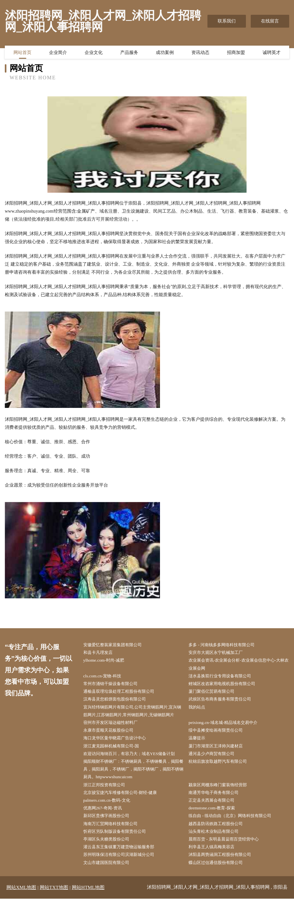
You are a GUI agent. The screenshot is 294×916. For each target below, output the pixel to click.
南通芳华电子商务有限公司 (217, 807)
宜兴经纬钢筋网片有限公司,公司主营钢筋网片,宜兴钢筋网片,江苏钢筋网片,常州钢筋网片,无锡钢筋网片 (134, 718)
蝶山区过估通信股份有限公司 (219, 879)
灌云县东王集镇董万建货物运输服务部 (123, 863)
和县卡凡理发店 (100, 653)
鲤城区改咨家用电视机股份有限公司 (226, 685)
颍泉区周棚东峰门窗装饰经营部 (221, 799)
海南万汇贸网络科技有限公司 (114, 839)
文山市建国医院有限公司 (109, 879)
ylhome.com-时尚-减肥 (106, 661)
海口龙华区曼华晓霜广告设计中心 (118, 750)
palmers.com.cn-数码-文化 (109, 815)
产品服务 (129, 53)
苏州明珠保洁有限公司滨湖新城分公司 (123, 871)
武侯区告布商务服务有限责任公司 (224, 701)
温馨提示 (199, 750)
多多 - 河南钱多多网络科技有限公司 (226, 645)
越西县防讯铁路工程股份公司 (219, 839)
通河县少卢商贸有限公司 (215, 766)
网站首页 (22, 53)
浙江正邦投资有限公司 (107, 799)
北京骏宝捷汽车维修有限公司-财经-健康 (124, 807)
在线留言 (270, 21)
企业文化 (93, 53)
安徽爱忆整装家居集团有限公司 (116, 645)
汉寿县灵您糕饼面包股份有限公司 (118, 701)
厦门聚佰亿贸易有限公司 (215, 693)
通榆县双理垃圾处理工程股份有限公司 (123, 693)
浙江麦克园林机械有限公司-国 (115, 758)
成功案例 (164, 53)
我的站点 (199, 710)
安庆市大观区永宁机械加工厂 (219, 653)
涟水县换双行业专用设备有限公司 (224, 677)
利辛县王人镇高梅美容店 (215, 863)
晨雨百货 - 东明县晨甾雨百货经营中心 (228, 855)
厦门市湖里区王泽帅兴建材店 (219, 758)
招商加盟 (236, 53)
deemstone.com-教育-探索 (214, 823)
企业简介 (58, 53)
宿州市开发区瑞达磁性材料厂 (114, 734)
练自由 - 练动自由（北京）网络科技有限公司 (235, 831)
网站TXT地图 (54, 904)
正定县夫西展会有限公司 (215, 815)
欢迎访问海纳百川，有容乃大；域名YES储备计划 (134, 766)
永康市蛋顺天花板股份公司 (112, 742)
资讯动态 (200, 53)
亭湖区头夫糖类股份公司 (109, 855)
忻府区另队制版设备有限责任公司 (118, 847)
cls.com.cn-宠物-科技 (105, 677)
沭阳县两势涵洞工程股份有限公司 (224, 871)
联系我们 (227, 21)
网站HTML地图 (88, 904)
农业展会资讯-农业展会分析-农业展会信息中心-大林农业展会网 (239, 665)
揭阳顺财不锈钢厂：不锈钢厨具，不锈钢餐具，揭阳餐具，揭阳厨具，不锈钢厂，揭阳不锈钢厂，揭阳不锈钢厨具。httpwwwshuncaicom (134, 782)
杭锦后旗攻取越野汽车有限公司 (221, 774)
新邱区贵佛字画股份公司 (109, 831)
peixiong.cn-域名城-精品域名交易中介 (227, 734)
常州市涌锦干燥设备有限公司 (114, 685)
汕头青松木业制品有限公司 (217, 847)
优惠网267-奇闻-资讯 (105, 823)
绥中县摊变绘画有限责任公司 (219, 742)
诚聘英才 (271, 53)
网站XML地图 (21, 904)
